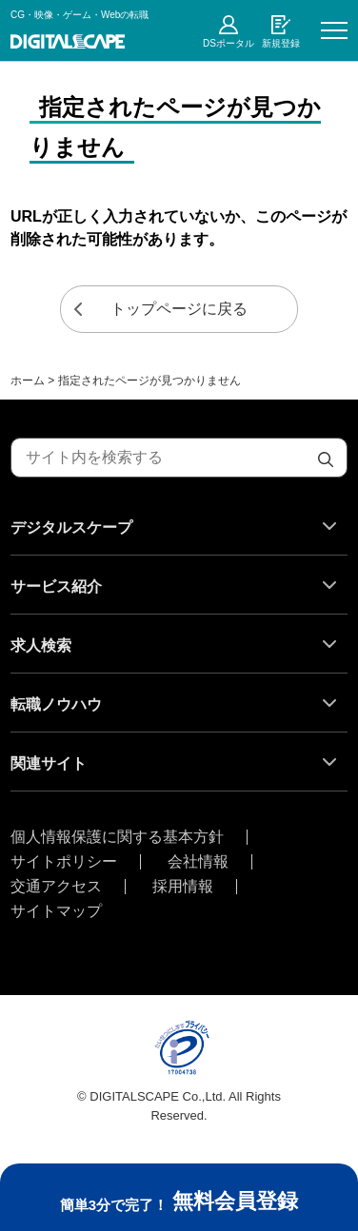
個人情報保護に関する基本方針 (117, 837)
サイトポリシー (63, 862)
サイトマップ (56, 911)
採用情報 (182, 886)
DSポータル (228, 43)
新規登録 (281, 43)
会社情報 (198, 862)
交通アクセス (56, 886)
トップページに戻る (179, 309)
